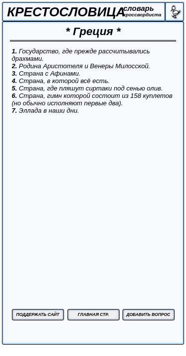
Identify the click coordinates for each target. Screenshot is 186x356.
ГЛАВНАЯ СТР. (93, 314)
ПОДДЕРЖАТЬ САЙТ (37, 314)
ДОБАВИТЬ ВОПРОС (148, 314)
